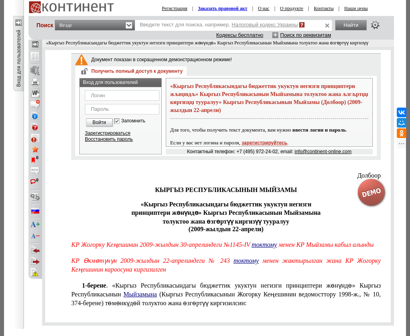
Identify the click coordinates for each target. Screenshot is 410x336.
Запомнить (133, 121)
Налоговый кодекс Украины (265, 25)
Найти (351, 25)
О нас (263, 8)
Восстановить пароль (109, 139)
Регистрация (174, 8)
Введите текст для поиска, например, (219, 25)
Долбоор (369, 175)
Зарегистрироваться (107, 133)
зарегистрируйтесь (264, 143)
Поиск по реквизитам (305, 35)
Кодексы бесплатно (239, 35)
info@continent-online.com (323, 151)
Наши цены (356, 8)
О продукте (291, 8)
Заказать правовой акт (222, 8)
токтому (264, 244)
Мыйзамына (140, 294)
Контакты (324, 8)
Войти (99, 122)
